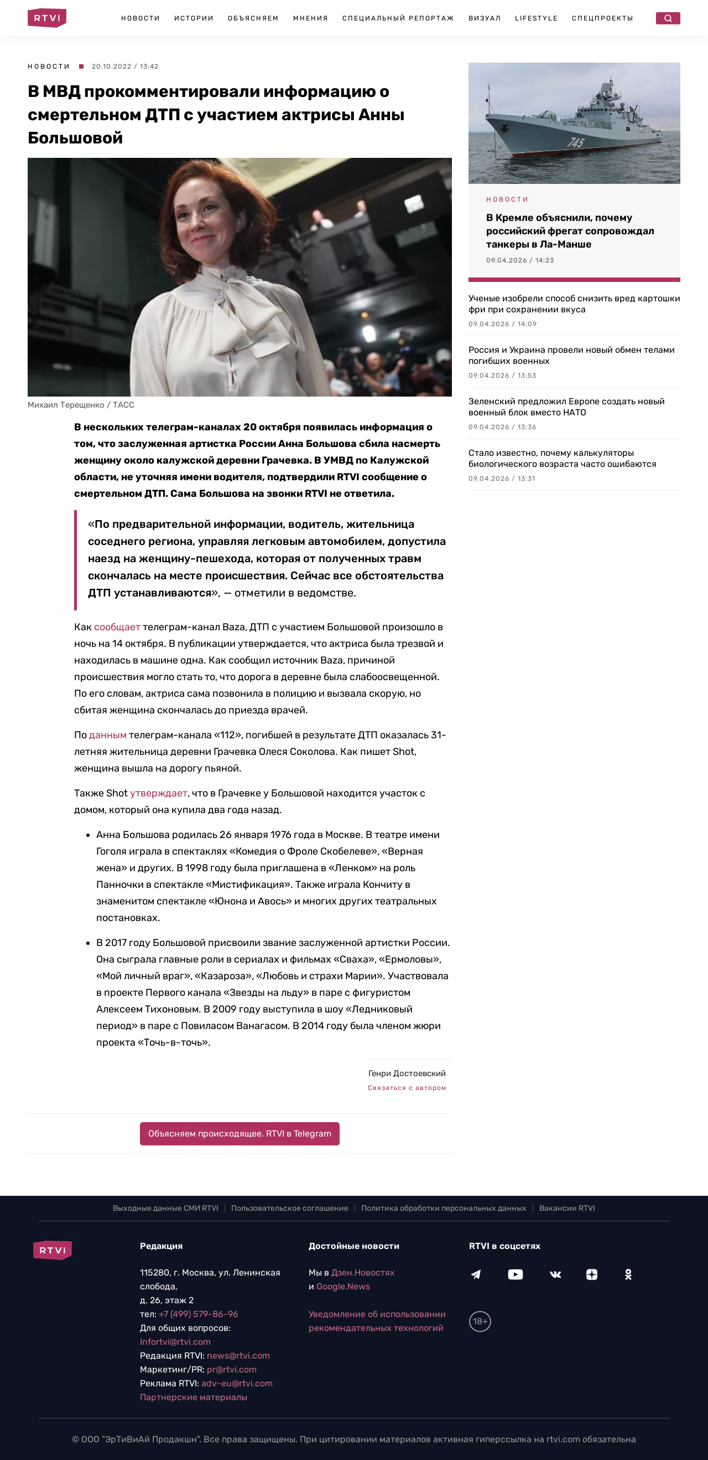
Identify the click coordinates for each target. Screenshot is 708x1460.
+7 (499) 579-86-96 (198, 1314)
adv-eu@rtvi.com (237, 1383)
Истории (194, 18)
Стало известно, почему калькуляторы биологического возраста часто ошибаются (562, 458)
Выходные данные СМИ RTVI (165, 1208)
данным (108, 735)
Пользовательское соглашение (289, 1208)
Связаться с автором (407, 1088)
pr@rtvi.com (232, 1369)
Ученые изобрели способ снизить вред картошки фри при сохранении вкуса (574, 304)
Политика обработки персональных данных (444, 1208)
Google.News (343, 1286)
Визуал (484, 18)
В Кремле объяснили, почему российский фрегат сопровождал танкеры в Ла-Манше (570, 231)
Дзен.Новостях (363, 1272)
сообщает (117, 627)
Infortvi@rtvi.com (175, 1341)
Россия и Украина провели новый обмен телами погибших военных (571, 355)
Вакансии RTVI (567, 1208)
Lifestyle (536, 18)
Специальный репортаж (398, 18)
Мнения (311, 18)
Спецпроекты (603, 18)
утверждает (159, 793)
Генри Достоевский (407, 1073)
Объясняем (253, 18)
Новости (140, 18)
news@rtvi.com (238, 1355)
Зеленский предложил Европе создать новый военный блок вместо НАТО (566, 407)
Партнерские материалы (193, 1397)
